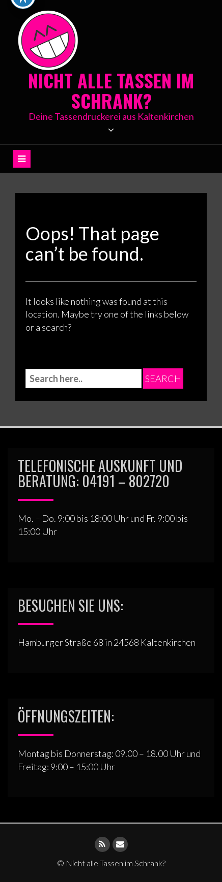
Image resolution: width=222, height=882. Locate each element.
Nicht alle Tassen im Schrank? (111, 90)
